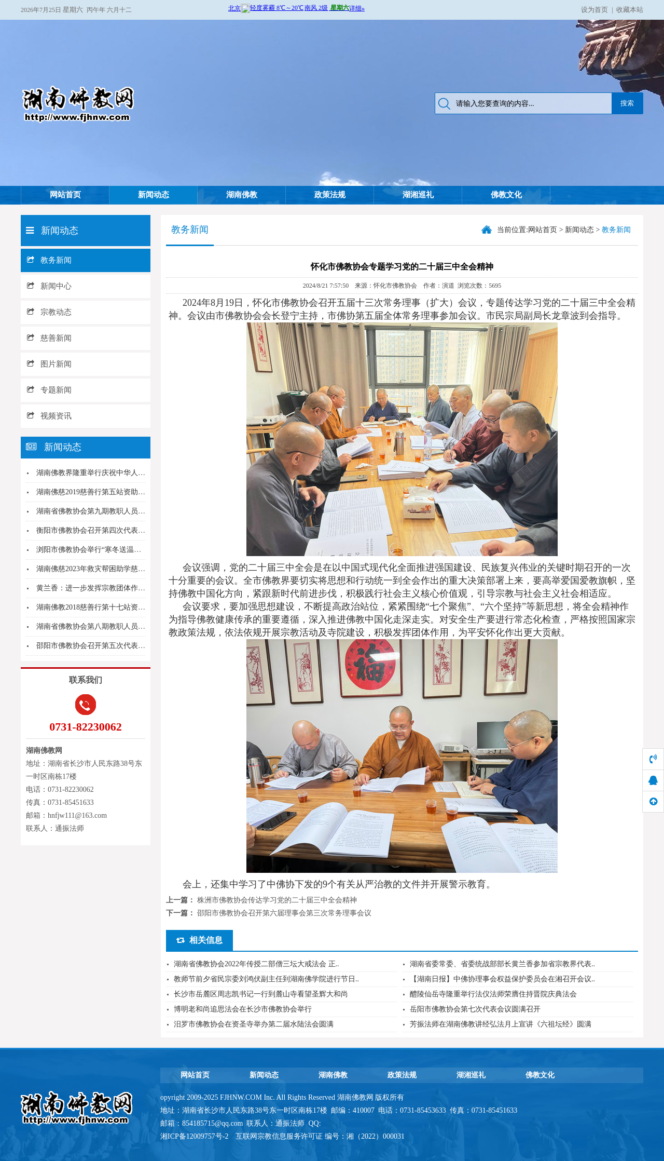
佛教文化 (506, 195)
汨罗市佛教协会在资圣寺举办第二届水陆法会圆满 (254, 1024)
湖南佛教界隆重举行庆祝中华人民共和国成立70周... (119, 473)
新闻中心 (49, 286)
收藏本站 (629, 10)
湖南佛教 (241, 195)
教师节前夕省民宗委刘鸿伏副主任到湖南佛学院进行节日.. (266, 979)
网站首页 (65, 195)
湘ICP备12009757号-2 (195, 1136)
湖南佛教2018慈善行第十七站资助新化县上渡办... (115, 607)
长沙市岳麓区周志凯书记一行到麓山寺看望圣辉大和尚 (261, 994)
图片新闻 (49, 364)
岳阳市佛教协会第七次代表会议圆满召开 (475, 1009)
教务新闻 (49, 260)
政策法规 (329, 195)
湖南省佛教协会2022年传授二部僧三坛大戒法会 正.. (256, 964)
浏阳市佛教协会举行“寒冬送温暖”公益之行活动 (112, 550)
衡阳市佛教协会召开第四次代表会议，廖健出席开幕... (122, 530)
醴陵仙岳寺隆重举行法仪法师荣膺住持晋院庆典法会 (493, 994)
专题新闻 (49, 390)
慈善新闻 (49, 338)
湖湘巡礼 (418, 195)
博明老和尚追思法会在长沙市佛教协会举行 (243, 1009)
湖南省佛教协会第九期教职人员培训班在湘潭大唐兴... (122, 511)
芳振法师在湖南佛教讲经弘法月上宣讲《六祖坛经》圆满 (500, 1024)
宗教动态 (49, 312)
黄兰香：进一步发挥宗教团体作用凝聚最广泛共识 (116, 588)
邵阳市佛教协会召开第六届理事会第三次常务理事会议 (284, 913)
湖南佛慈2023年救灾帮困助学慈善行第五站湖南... (115, 569)
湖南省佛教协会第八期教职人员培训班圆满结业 (112, 626)
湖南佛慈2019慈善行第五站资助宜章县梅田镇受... (115, 492)
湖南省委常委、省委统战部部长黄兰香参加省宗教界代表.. (502, 964)
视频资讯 (49, 416)
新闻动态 (153, 195)
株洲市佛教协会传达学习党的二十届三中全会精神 (277, 900)
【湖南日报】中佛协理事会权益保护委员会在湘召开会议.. (502, 979)
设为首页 (594, 10)
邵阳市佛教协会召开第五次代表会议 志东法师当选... (119, 646)
